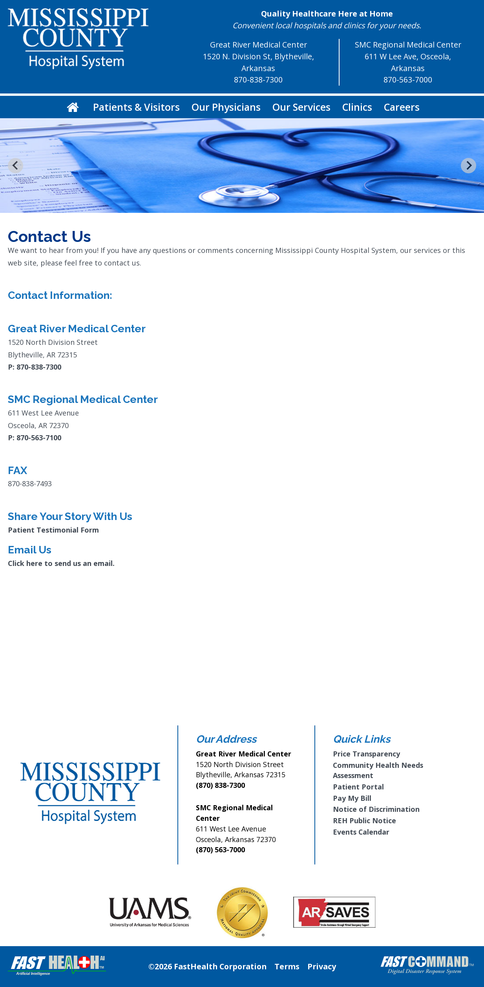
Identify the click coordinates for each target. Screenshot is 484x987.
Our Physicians (226, 107)
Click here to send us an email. (61, 563)
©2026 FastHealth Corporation (207, 966)
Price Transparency (366, 753)
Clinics (357, 107)
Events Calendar (361, 832)
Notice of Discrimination (376, 809)
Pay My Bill (352, 798)
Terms (287, 966)
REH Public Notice (364, 820)
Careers (402, 107)
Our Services (301, 107)
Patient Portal (358, 786)
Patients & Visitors (136, 107)
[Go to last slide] (15, 165)
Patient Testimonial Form (53, 530)
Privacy (321, 966)
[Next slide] (468, 165)
